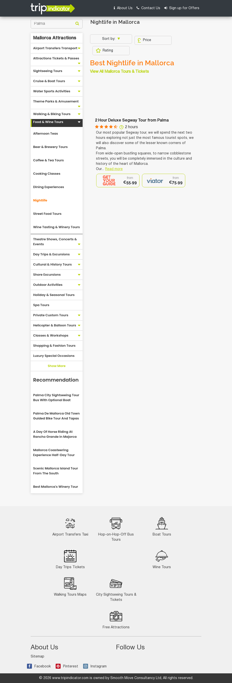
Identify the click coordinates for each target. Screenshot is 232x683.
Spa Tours (41, 305)
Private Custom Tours (50, 315)
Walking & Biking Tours (51, 114)
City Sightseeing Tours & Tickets (116, 589)
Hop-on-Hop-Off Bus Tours (116, 529)
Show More (57, 366)
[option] (117, 180)
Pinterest (67, 666)
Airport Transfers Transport (55, 48)
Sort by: (109, 39)
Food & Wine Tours (48, 122)
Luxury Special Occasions (53, 355)
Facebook (39, 666)
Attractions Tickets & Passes (56, 58)
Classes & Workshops (50, 335)
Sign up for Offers (181, 8)
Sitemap (37, 656)
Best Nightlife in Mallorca (132, 63)
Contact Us (148, 8)
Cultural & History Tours (52, 264)
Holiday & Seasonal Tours (54, 295)
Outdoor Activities (48, 284)
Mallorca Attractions (54, 38)
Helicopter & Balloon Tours (54, 325)
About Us (123, 8)
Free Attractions (116, 619)
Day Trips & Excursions (51, 254)
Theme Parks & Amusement (56, 101)
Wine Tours (162, 559)
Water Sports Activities (51, 91)
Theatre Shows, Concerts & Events (55, 241)
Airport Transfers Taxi (70, 526)
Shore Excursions (47, 274)
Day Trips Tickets (70, 559)
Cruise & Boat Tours (49, 81)
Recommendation (56, 379)
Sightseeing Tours (47, 71)
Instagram (95, 666)
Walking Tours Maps (70, 586)
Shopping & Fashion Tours (54, 345)
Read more (114, 169)
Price (144, 40)
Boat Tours (162, 526)
